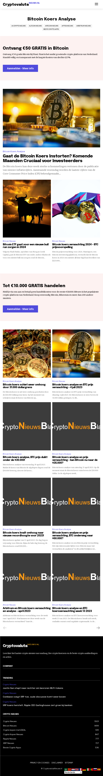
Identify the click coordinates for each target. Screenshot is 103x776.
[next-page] (98, 628)
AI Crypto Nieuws (18, 25)
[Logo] (21, 4)
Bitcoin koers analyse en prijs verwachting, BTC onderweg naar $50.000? (72, 536)
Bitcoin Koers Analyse (14, 151)
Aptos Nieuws (67, 25)
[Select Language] (73, 772)
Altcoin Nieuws (35, 25)
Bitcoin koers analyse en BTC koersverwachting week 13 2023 (72, 609)
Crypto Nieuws (9, 684)
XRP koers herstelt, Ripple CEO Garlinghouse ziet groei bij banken (37, 705)
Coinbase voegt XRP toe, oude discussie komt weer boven (34, 697)
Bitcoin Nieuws (9, 241)
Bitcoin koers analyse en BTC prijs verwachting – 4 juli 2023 (72, 386)
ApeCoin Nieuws (52, 25)
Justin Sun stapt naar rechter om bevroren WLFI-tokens (33, 688)
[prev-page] (5, 628)
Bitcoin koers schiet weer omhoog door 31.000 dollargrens (24, 386)
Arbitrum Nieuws (83, 25)
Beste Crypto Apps (51, 29)
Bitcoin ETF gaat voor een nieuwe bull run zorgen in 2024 (25, 246)
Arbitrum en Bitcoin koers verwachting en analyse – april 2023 (27, 609)
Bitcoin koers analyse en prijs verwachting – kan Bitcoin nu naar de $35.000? (74, 460)
